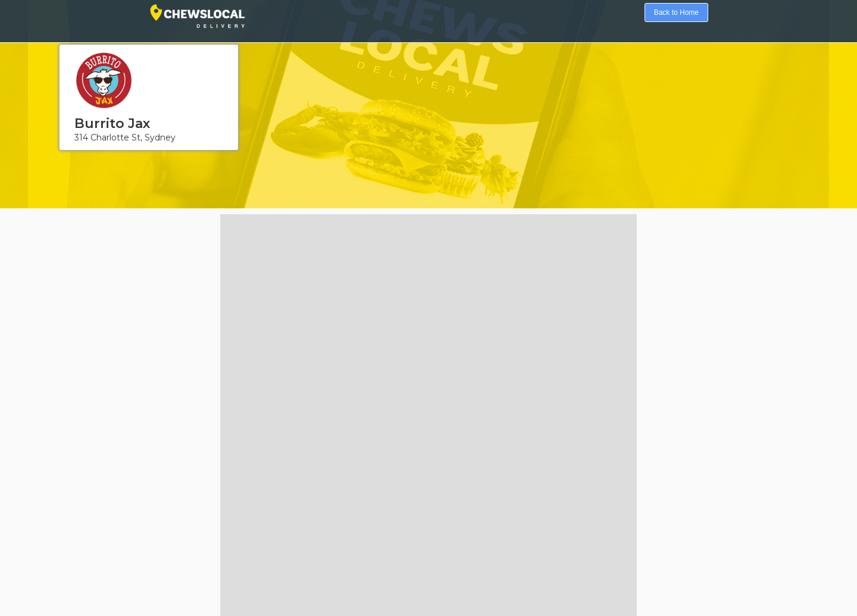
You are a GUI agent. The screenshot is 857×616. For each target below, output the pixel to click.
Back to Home (676, 12)
